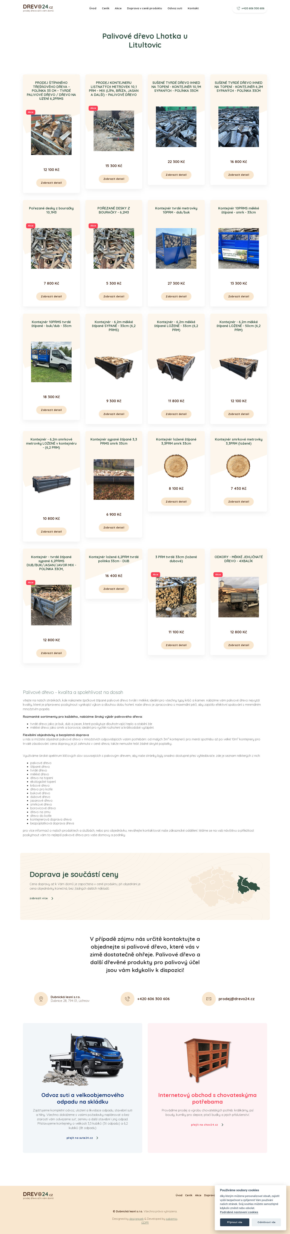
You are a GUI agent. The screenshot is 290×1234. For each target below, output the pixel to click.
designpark (136, 1218)
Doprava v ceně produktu (144, 8)
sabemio (171, 1218)
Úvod (92, 8)
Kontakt (193, 8)
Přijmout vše (234, 1222)
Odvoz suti (175, 8)
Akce (118, 8)
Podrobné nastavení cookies (239, 1212)
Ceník (105, 8)
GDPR (145, 1222)
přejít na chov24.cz (207, 1124)
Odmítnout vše (266, 1222)
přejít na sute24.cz (83, 1138)
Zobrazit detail (51, 182)
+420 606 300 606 (250, 8)
